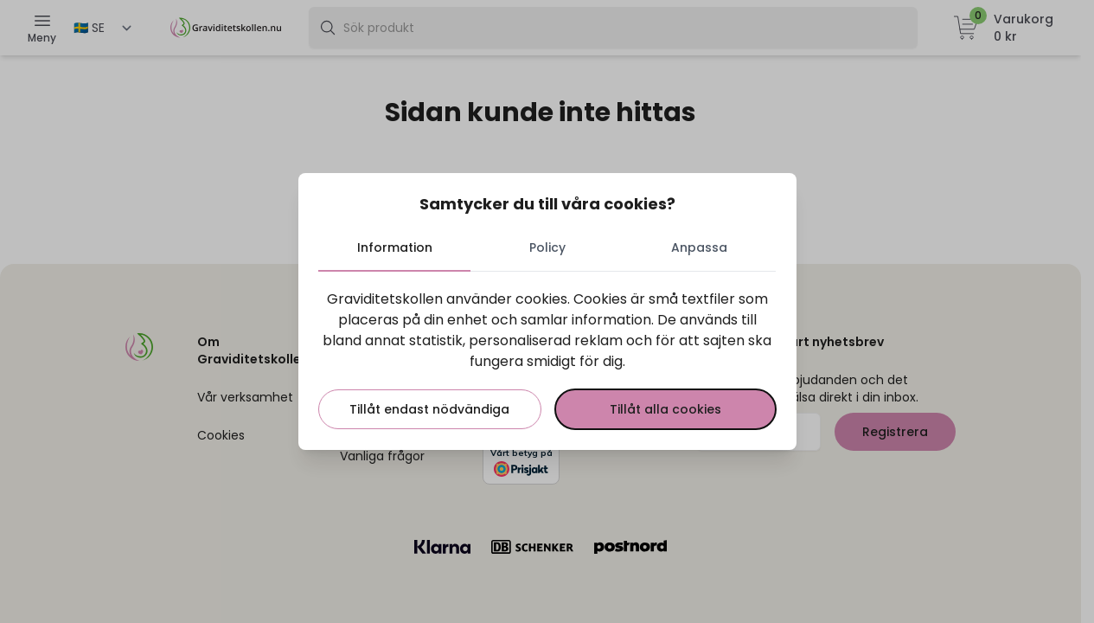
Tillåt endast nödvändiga (430, 409)
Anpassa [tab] (699, 247)
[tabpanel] (547, 359)
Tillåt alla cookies (665, 409)
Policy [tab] (547, 247)
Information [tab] (394, 247)
